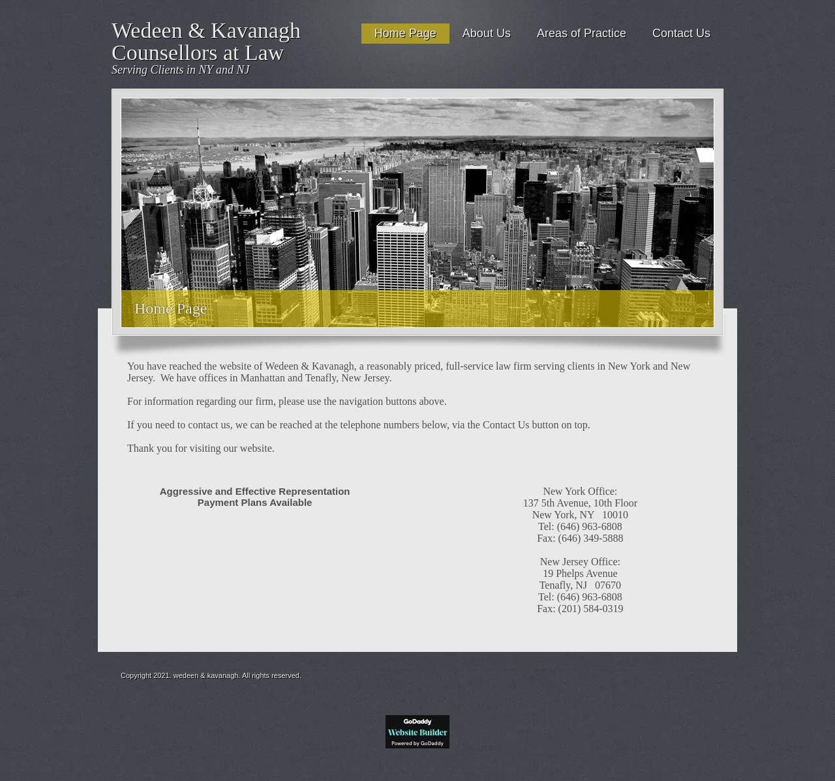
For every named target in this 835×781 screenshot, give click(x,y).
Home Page (405, 33)
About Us (487, 33)
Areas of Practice (581, 33)
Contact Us (681, 33)
